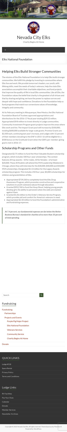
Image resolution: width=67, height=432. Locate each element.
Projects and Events (13, 317)
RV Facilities (7, 394)
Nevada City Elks (33, 37)
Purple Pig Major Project (17, 321)
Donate (5, 344)
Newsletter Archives (10, 414)
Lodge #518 (6, 364)
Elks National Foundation (18, 325)
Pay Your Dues (8, 398)
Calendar (5, 402)
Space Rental (7, 368)
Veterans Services (14, 330)
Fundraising (7, 309)
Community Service (15, 334)
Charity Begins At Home (17, 338)
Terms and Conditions (10, 376)
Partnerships (10, 313)
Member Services (9, 410)
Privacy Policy (7, 372)
